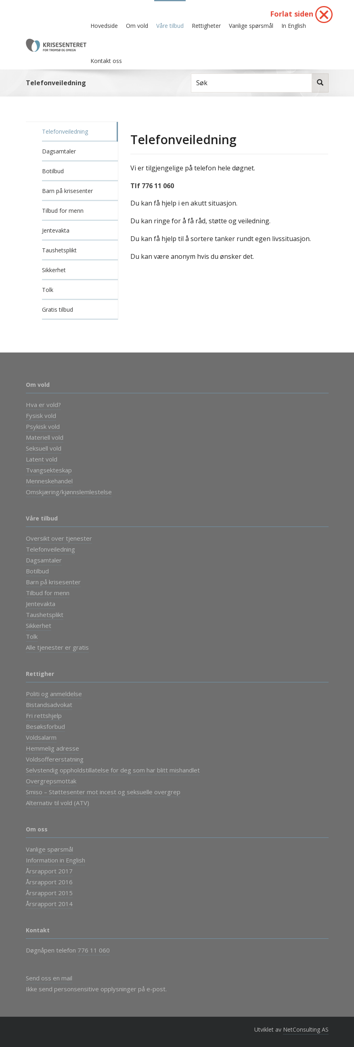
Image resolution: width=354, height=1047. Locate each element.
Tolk (47, 290)
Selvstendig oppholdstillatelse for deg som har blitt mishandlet (113, 770)
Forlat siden (301, 14)
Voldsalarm (41, 737)
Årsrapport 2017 (49, 871)
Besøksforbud (45, 726)
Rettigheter (206, 25)
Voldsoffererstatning (55, 759)
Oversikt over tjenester (59, 538)
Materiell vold (44, 437)
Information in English (55, 860)
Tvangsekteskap (49, 470)
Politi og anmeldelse (54, 694)
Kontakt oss (106, 61)
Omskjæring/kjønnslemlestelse (69, 492)
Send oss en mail (49, 978)
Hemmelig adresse (52, 748)
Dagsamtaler (59, 151)
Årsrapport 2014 (49, 904)
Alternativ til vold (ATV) (57, 803)
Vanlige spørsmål (251, 25)
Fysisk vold (41, 415)
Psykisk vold (43, 426)
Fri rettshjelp (44, 715)
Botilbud (53, 171)
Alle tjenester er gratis (57, 647)
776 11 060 (94, 950)
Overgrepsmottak (51, 781)
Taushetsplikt (59, 250)
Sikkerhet (54, 270)
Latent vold (41, 459)
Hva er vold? (43, 405)
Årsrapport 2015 (49, 893)
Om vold (137, 25)
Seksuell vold (43, 448)
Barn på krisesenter (67, 191)
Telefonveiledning (65, 131)
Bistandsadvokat (49, 705)
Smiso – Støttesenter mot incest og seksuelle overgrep (103, 792)
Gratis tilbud (57, 309)
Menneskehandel (49, 481)
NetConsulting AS (306, 1029)
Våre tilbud (170, 25)
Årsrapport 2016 (49, 882)
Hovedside (104, 25)
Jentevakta (55, 230)
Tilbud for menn (63, 210)
